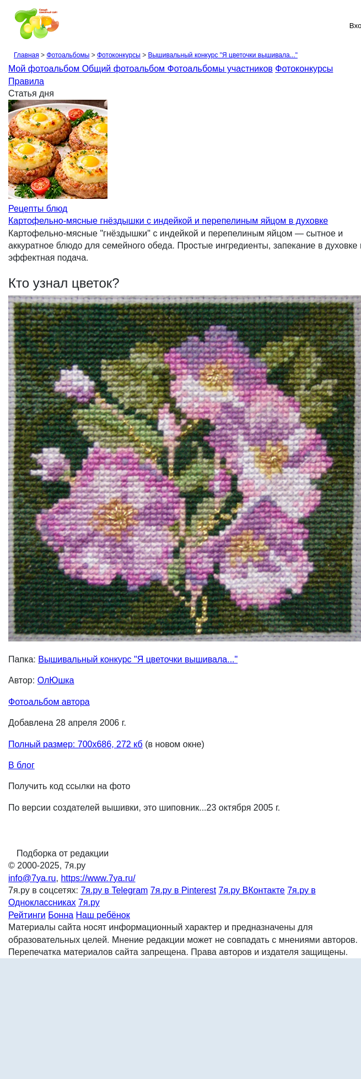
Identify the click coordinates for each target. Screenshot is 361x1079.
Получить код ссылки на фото (69, 786)
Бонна (60, 915)
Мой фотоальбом (45, 68)
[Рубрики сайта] (11, 25)
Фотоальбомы (67, 55)
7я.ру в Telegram (114, 890)
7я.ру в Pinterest (183, 890)
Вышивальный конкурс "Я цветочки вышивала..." (223, 55)
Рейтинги (27, 915)
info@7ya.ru (32, 878)
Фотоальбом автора (49, 701)
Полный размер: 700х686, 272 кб (75, 744)
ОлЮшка (55, 680)
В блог (21, 765)
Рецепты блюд (37, 208)
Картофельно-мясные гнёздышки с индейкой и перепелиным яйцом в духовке (168, 220)
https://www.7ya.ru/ (98, 878)
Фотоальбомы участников (220, 68)
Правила (26, 81)
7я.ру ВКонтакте (252, 890)
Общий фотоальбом (125, 68)
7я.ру (89, 902)
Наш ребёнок (103, 915)
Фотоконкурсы (119, 55)
